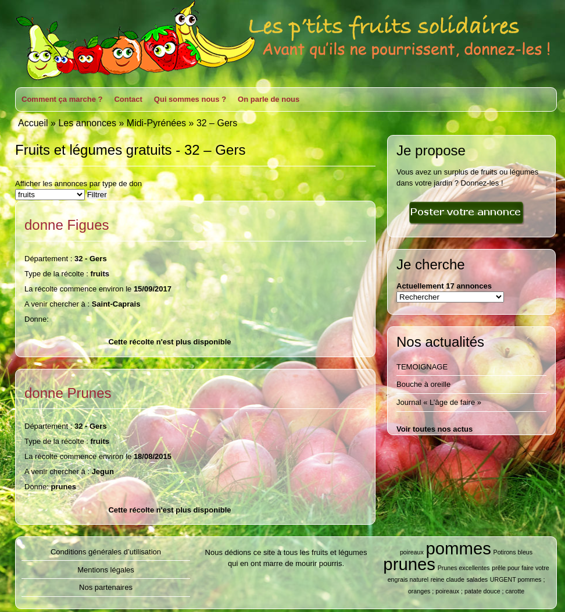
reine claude (447, 579)
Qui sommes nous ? (190, 99)
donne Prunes (68, 393)
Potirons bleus (513, 552)
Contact (128, 99)
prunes (409, 564)
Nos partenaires (106, 587)
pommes (458, 548)
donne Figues (66, 225)
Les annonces (87, 123)
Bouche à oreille (423, 384)
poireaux (412, 552)
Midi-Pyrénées (156, 123)
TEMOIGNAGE (422, 366)
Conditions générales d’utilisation (106, 551)
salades (477, 579)
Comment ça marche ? (62, 99)
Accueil (33, 123)
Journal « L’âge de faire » (438, 402)
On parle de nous (268, 99)
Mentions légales (105, 569)
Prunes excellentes (464, 567)
